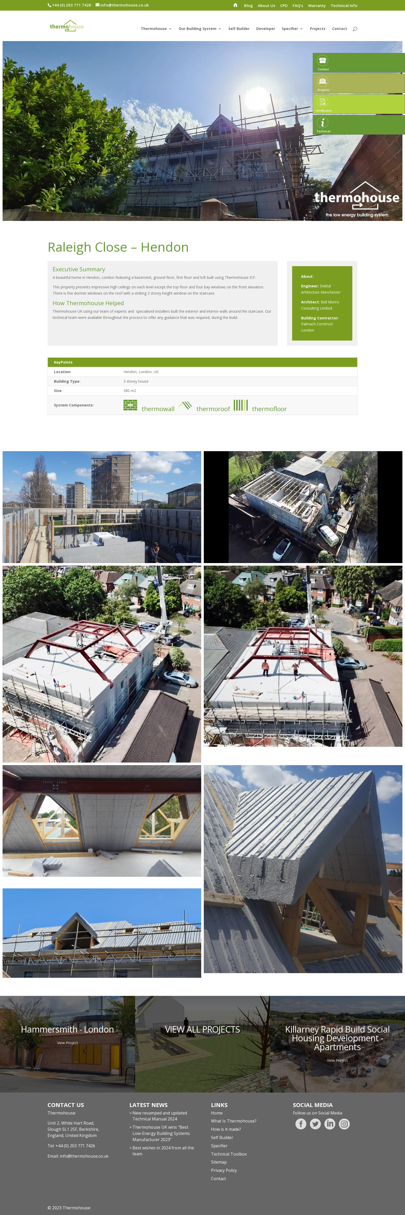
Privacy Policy (224, 1170)
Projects (317, 29)
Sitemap (219, 1162)
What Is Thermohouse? (233, 1121)
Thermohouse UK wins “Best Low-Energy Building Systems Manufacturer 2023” (161, 1133)
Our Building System (197, 29)
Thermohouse (154, 29)
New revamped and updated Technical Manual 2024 (160, 1116)
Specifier (290, 29)
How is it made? (226, 1129)
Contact (339, 29)
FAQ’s (298, 6)
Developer (265, 29)
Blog (248, 6)
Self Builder (239, 29)
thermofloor (261, 405)
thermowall (149, 405)
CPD (284, 6)
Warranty (317, 6)
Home (217, 1113)
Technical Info (344, 6)
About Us (266, 6)
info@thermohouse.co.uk (84, 1156)
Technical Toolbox (229, 1154)
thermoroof (204, 405)
